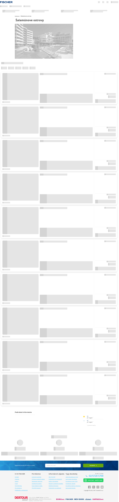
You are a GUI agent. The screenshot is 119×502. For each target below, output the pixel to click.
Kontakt (17, 477)
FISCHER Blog (18, 486)
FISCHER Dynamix (36, 488)
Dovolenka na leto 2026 (71, 481)
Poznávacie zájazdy (70, 483)
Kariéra (16, 481)
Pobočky (17, 479)
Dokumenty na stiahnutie (55, 488)
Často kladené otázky (37, 486)
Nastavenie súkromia (37, 481)
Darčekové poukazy (37, 483)
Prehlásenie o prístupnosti (21, 490)
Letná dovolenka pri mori (72, 477)
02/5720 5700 (95, 475)
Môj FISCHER (52, 477)
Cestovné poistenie (36, 477)
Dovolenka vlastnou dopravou (73, 486)
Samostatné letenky (70, 488)
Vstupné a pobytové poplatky (56, 483)
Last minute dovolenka (71, 479)
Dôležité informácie (53, 486)
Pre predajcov (18, 488)
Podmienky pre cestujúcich (55, 479)
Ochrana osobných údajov (38, 479)
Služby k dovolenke (53, 481)
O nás (16, 483)
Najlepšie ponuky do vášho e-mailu (25, 465)
